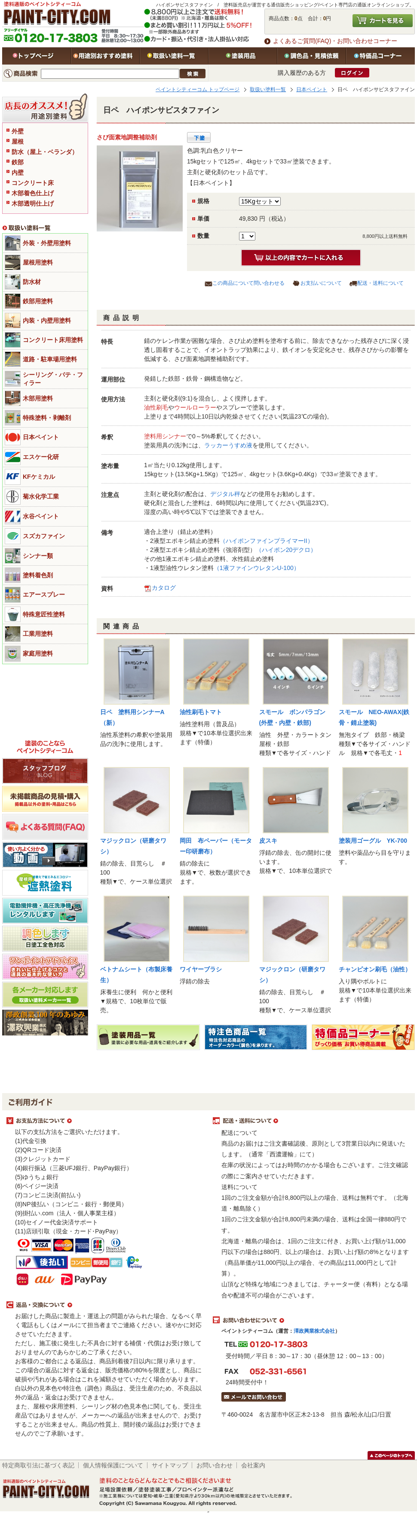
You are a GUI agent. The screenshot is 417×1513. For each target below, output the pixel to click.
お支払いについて (321, 283)
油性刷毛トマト (201, 712)
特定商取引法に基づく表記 (38, 1465)
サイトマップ (170, 1465)
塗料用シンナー (165, 436)
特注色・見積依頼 (311, 56)
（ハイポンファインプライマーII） (266, 540)
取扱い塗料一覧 (174, 56)
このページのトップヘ (391, 1455)
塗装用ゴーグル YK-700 (373, 840)
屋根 (18, 141)
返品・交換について (105, 1305)
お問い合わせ (214, 1465)
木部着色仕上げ (33, 193)
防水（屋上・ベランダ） (45, 151)
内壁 (18, 172)
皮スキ (268, 840)
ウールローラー (195, 407)
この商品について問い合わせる (248, 283)
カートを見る (383, 20)
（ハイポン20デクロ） (286, 549)
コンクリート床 (33, 182)
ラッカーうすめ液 (228, 445)
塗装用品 (242, 56)
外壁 (18, 131)
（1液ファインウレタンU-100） (257, 567)
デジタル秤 (225, 493)
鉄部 (18, 162)
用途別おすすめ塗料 (105, 56)
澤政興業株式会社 (314, 1331)
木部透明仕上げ (33, 203)
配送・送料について (380, 283)
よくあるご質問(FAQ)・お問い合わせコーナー (335, 40)
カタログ (164, 587)
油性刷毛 (156, 407)
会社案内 (253, 1465)
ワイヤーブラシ (201, 969)
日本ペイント (311, 89)
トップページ (36, 56)
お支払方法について (105, 1121)
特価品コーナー (380, 56)
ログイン (352, 72)
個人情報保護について (113, 1465)
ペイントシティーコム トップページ (197, 89)
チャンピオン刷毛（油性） (375, 969)
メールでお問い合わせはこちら (253, 1397)
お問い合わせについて (311, 1320)
